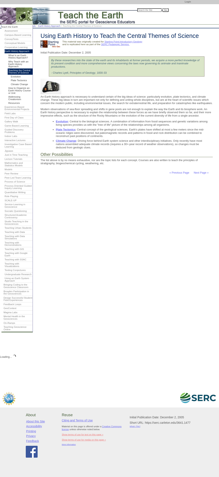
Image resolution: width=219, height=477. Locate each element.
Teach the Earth (9, 27)
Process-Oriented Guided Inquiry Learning (18, 187)
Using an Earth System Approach (17, 279)
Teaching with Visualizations (12, 264)
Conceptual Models (15, 43)
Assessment (11, 31)
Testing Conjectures (15, 270)
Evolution (62, 121)
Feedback (32, 441)
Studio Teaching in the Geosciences (16, 222)
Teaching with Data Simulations (15, 237)
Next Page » (201, 172)
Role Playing (11, 196)
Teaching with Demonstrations (13, 243)
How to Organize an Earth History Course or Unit (19, 90)
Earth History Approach (49, 26)
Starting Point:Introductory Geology (123, 41)
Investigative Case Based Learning (18, 145)
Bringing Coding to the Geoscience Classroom (16, 285)
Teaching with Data (15, 232)
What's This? (135, 426)
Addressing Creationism (14, 98)
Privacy (31, 436)
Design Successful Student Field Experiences (18, 299)
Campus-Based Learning (18, 35)
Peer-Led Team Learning (18, 177)
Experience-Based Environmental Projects (17, 108)
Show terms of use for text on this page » (82, 434)
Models (8, 169)
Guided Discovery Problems (14, 130)
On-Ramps (9, 323)
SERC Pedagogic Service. (115, 44)
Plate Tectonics (65, 129)
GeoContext (10, 308)
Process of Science (15, 181)
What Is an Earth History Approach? (18, 56)
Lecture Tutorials (13, 159)
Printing (31, 431)
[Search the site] (149, 10)
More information (69, 444)
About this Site (35, 421)
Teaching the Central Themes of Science (19, 71)
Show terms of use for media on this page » (84, 439)
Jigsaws (9, 151)
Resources (14, 103)
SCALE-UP (11, 200)
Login (188, 1)
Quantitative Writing (15, 192)
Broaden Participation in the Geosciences (16, 292)
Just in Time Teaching (16, 155)
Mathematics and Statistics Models (14, 164)
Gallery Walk (11, 121)
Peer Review (11, 173)
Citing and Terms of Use (77, 420)
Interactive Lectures (15, 140)
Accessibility (34, 426)
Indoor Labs (11, 136)
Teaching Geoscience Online (15, 328)
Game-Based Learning (17, 125)
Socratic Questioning (16, 211)
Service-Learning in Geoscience (15, 205)
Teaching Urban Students (18, 228)
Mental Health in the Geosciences (14, 317)
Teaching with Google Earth (16, 254)
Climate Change (66, 140)
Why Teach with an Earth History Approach (18, 64)
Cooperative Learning (16, 47)
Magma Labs (10, 312)
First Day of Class (14, 117)
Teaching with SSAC (15, 259)
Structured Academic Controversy (16, 216)
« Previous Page (179, 172)
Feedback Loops (12, 304)
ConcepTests (11, 39)
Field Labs (10, 113)
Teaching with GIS (14, 249)
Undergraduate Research (18, 274)
